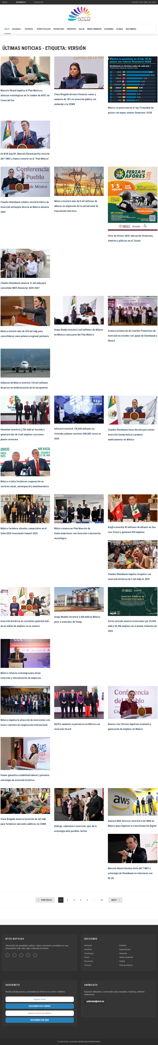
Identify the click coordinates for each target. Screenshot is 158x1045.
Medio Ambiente (94, 29)
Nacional (16, 29)
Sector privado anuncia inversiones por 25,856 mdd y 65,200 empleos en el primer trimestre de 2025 (132, 626)
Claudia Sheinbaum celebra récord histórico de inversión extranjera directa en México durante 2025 (25, 207)
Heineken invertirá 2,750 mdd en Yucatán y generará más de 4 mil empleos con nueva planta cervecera (23, 434)
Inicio (4, 2)
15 (102, 900)
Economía (108, 29)
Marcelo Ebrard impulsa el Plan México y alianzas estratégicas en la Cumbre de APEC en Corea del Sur (25, 95)
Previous (46, 900)
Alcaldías (88, 949)
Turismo (87, 965)
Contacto (38, 2)
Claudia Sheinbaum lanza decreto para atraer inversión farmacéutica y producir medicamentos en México (131, 434)
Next (114, 900)
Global (119, 29)
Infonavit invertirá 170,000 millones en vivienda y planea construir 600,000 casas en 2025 (77, 433)
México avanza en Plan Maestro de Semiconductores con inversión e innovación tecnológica (77, 533)
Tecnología (58, 29)
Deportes (71, 29)
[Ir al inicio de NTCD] (79, 13)
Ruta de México (126, 965)
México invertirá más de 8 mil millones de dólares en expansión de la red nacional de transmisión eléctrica (76, 206)
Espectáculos (44, 29)
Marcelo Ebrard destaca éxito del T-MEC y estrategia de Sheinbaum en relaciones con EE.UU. (130, 873)
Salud (81, 29)
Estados (29, 29)
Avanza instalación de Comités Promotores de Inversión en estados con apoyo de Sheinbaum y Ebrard (132, 335)
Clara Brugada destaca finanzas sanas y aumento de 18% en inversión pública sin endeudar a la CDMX (75, 99)
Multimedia (131, 29)
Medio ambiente (126, 957)
